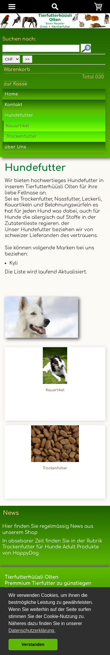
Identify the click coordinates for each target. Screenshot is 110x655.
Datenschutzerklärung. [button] (32, 630)
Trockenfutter (21, 136)
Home (11, 94)
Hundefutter (19, 115)
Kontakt (14, 104)
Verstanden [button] (33, 644)
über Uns (15, 147)
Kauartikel (17, 125)
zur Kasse (15, 84)
